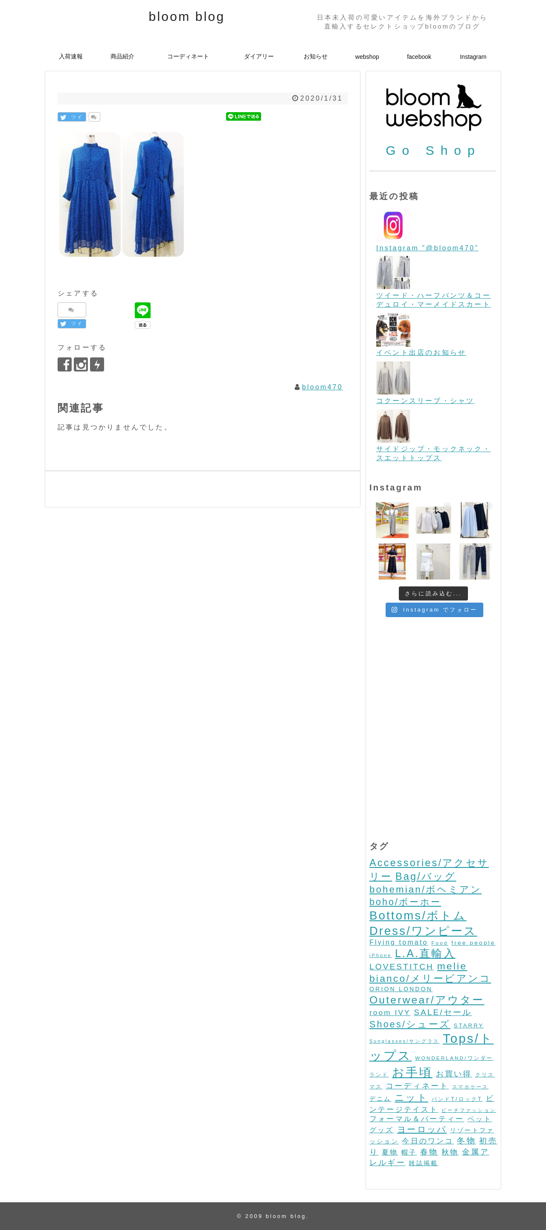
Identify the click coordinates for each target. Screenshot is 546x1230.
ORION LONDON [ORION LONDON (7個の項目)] (401, 989)
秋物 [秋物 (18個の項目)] (450, 1152)
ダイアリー (259, 56)
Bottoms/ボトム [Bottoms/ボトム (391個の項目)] (418, 915)
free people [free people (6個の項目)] (473, 943)
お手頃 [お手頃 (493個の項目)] (412, 1072)
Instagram (473, 56)
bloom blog (187, 16)
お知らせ (316, 56)
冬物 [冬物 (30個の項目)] (466, 1140)
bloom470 (322, 387)
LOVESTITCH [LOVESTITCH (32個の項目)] (401, 966)
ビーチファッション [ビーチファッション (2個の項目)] (468, 1110)
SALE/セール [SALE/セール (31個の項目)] (443, 1012)
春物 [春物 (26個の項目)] (429, 1151)
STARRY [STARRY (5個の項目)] (469, 1025)
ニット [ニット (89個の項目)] (411, 1097)
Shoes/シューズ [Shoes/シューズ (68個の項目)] (409, 1024)
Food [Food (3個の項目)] (439, 943)
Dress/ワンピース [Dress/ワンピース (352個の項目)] (423, 930)
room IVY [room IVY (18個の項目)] (390, 1013)
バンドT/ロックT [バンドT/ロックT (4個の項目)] (457, 1099)
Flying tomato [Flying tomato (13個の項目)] (398, 942)
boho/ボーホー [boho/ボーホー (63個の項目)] (405, 902)
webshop (367, 56)
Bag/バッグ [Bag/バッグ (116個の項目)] (425, 876)
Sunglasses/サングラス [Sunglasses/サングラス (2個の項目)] (404, 1041)
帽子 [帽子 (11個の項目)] (409, 1152)
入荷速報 (71, 56)
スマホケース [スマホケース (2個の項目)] (470, 1086)
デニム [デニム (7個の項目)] (380, 1098)
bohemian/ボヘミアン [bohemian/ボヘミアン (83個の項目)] (425, 889)
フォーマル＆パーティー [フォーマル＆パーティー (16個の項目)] (416, 1119)
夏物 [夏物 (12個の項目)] (390, 1152)
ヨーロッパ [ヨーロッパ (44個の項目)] (422, 1129)
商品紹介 (122, 56)
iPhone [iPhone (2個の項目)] (380, 955)
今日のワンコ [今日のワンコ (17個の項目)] (427, 1141)
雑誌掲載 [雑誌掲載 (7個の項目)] (423, 1163)
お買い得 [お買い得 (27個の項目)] (454, 1073)
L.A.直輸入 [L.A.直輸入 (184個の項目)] (425, 953)
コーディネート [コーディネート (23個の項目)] (417, 1086)
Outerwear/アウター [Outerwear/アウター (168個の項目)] (427, 1000)
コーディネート (188, 56)
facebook (419, 56)
